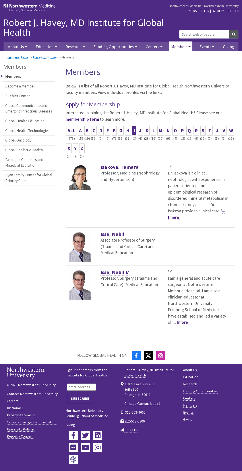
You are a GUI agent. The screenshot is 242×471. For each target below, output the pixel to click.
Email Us (131, 430)
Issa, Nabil (112, 234)
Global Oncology (18, 140)
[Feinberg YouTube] (85, 447)
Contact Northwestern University (32, 394)
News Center (198, 11)
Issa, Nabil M (115, 272)
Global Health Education (25, 120)
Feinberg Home (17, 57)
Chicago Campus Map (140, 403)
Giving (228, 46)
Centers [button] (152, 46)
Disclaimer (15, 408)
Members (190, 405)
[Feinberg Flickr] (73, 447)
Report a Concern (20, 436)
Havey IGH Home (45, 57)
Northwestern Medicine (185, 6)
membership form (82, 119)
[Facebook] (136, 355)
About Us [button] (16, 46)
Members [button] (179, 46)
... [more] (181, 322)
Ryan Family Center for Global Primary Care (28, 178)
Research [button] (73, 46)
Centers (189, 398)
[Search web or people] (204, 34)
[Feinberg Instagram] (97, 447)
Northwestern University (221, 6)
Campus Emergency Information (31, 422)
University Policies (21, 429)
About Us (190, 370)
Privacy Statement (21, 415)
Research (190, 384)
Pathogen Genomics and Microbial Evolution (24, 162)
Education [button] (45, 46)
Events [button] (205, 46)
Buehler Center (17, 95)
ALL (71, 131)
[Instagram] (160, 355)
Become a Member (20, 86)
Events (188, 412)
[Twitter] (148, 355)
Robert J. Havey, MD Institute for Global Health (83, 27)
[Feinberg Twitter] (85, 435)
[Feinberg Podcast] (73, 459)
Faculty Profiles (225, 11)
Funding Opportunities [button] (113, 46)
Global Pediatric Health (24, 149)
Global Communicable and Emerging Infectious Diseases (28, 108)
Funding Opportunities (200, 391)
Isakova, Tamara (120, 167)
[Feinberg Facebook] (73, 435)
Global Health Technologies (27, 130)
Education (190, 377)
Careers (12, 401)
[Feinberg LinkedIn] (97, 435)
